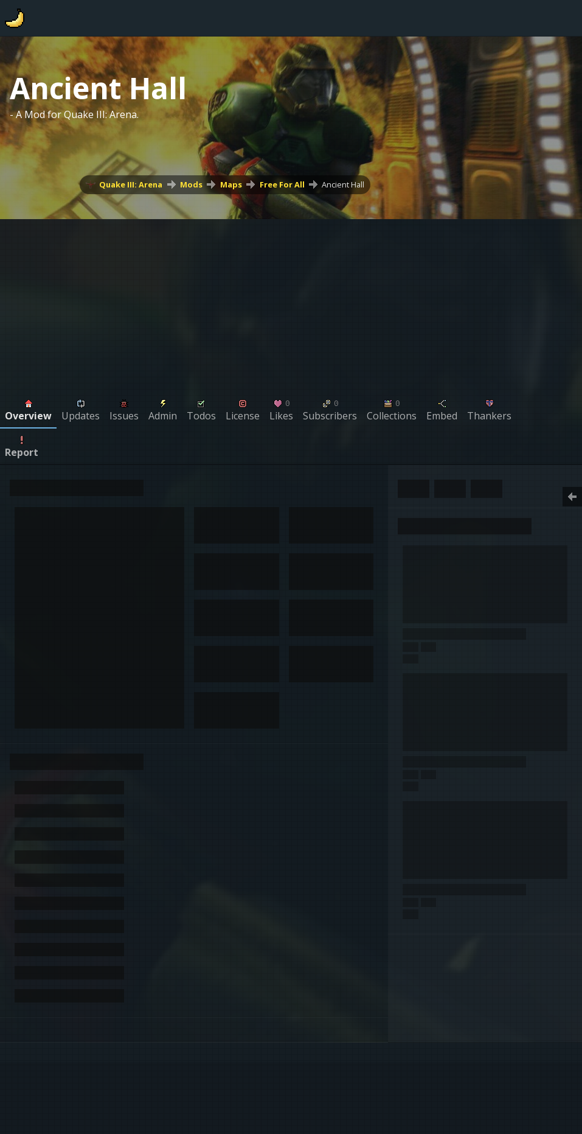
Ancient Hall (343, 184)
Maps (231, 184)
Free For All (282, 184)
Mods (191, 184)
